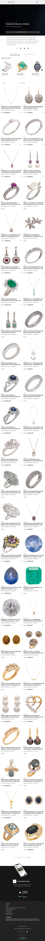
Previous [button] (3, 70)
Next (29, 857)
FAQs (7, 906)
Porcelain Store (9, 910)
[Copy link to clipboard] (17, 48)
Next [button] (42, 70)
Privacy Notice (27, 928)
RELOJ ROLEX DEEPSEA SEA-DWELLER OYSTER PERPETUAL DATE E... (37, 74)
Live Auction (11, 22)
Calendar (8, 903)
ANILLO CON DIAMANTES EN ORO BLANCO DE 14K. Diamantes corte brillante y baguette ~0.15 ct (33, 268)
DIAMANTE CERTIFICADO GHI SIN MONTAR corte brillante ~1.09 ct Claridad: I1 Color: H (10, 621)
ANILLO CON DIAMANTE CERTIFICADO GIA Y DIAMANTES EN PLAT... (7, 74)
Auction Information (29, 54)
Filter (4, 82)
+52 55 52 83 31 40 (22, 926)
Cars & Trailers (9, 914)
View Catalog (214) (21, 32)
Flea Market (8, 911)
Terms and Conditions (19, 928)
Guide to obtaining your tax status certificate (15, 907)
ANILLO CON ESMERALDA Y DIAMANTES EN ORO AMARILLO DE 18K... (22, 74)
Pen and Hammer (9, 913)
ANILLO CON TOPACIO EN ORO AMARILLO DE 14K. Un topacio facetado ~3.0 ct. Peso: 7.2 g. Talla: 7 (11, 845)
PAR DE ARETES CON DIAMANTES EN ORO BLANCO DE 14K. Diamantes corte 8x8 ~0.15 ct (33, 108)
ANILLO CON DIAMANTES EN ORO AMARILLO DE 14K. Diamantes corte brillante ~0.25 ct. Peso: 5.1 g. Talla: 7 (11, 685)
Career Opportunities (10, 909)
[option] (7, 68)
